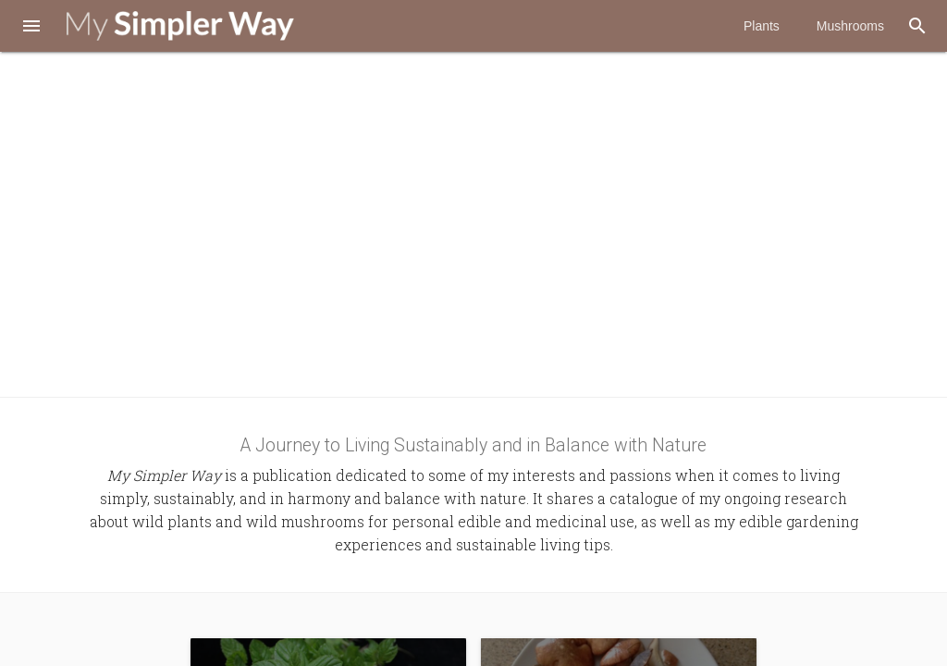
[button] (31, 28)
